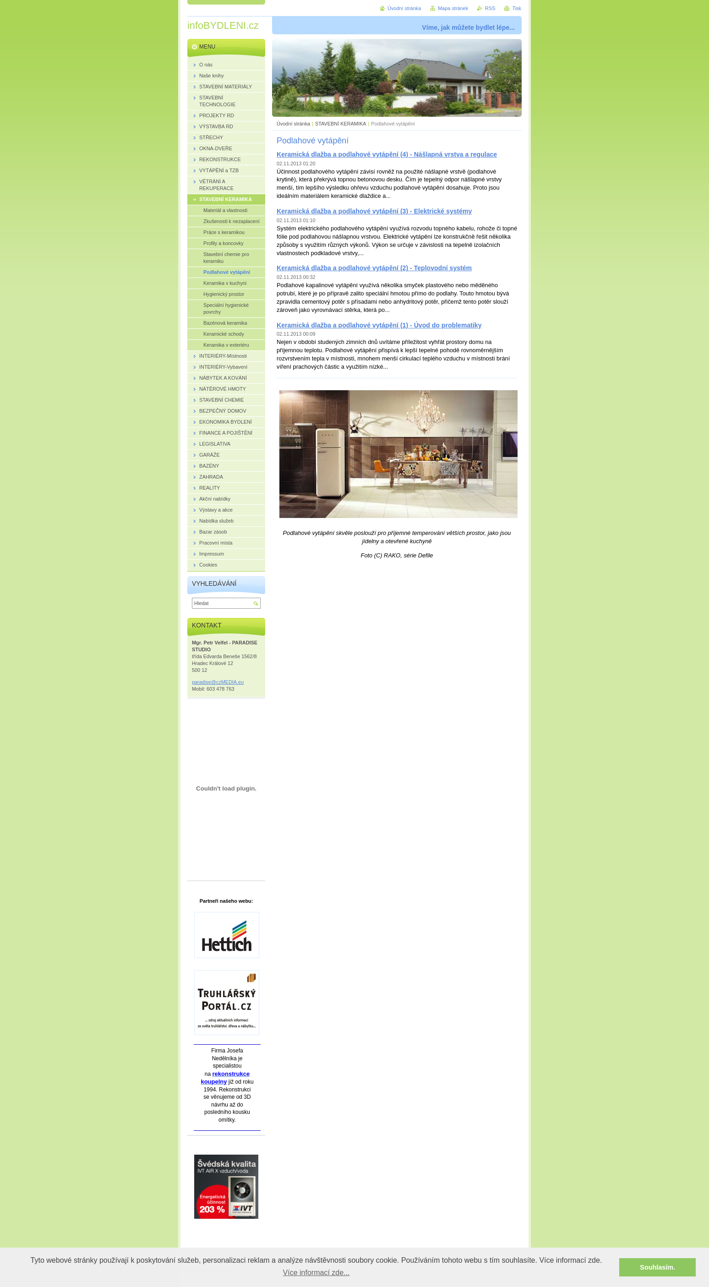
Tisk (516, 8)
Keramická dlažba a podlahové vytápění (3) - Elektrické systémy (374, 211)
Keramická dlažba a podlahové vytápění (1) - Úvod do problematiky (379, 325)
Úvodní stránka (293, 123)
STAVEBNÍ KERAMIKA (340, 123)
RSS (490, 8)
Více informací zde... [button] (316, 1272)
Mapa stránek (453, 8)
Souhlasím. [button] (657, 1267)
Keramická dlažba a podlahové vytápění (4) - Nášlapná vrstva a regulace (387, 154)
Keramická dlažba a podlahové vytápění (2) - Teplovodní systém (374, 268)
